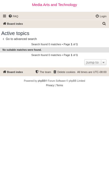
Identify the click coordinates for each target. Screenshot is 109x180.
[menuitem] (13, 16)
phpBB (41, 81)
